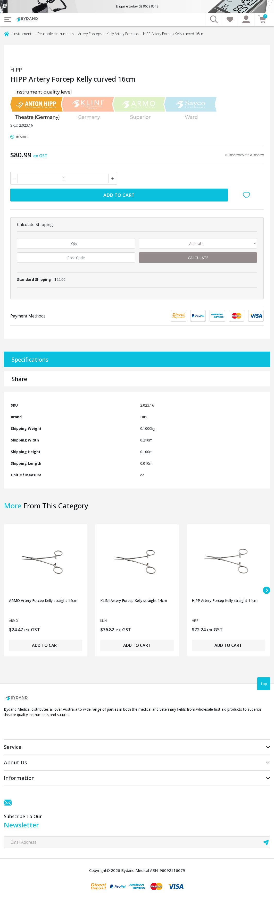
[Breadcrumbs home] (6, 33)
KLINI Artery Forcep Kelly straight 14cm (133, 600)
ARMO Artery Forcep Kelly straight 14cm (43, 600)
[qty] (76, 243)
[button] (248, 195)
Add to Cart (119, 195)
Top (263, 683)
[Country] (198, 243)
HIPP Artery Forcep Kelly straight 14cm (225, 600)
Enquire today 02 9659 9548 (137, 6)
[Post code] (76, 257)
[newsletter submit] (266, 842)
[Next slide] (266, 590)
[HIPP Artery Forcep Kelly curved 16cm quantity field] (63, 178)
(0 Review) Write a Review (245, 154)
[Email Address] (137, 842)
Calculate (198, 257)
